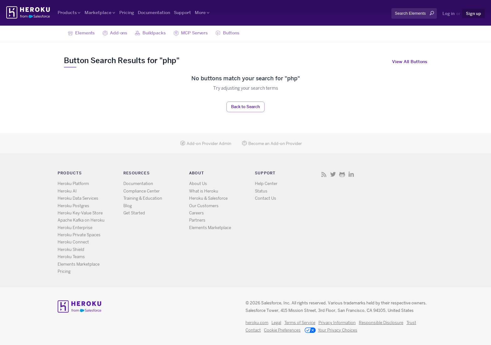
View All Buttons (409, 61)
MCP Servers (190, 33)
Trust (411, 322)
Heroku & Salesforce (208, 198)
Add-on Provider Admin (205, 143)
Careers (196, 213)
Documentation (154, 12)
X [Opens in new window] (333, 174)
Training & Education (142, 198)
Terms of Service (299, 322)
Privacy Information (337, 322)
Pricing (126, 12)
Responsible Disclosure (381, 322)
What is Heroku (203, 191)
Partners (197, 220)
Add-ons (114, 33)
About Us (198, 183)
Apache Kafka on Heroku (81, 220)
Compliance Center (141, 191)
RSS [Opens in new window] (324, 174)
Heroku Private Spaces (79, 234)
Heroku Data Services (78, 198)
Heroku (28, 12)
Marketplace (98, 12)
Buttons (227, 33)
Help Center (266, 183)
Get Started (134, 213)
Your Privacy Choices (331, 331)
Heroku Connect (73, 242)
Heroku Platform (73, 183)
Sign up (473, 13)
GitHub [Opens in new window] (342, 174)
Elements (81, 33)
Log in (448, 13)
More (200, 12)
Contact (253, 330)
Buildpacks (150, 33)
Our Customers (204, 205)
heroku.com (257, 322)
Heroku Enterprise (75, 227)
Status (261, 191)
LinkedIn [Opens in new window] (351, 174)
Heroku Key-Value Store (80, 213)
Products (67, 12)
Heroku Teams (71, 256)
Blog (127, 205)
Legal (276, 322)
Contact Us (265, 198)
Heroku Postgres (73, 205)
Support (182, 12)
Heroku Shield (71, 249)
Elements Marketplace (79, 264)
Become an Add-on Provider (272, 143)
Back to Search (245, 106)
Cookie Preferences (282, 330)
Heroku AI (67, 191)
